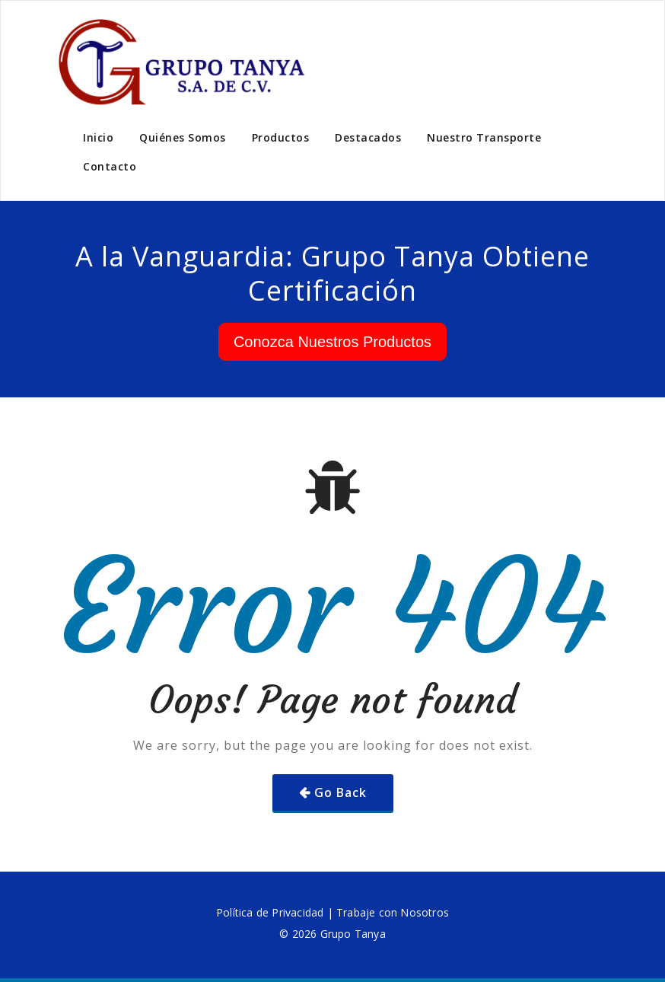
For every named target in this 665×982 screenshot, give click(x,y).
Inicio (98, 137)
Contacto (109, 166)
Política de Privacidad (269, 912)
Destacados (368, 137)
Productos (281, 137)
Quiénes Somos (182, 137)
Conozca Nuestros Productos (332, 341)
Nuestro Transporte (484, 137)
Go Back (340, 792)
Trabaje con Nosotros (392, 912)
